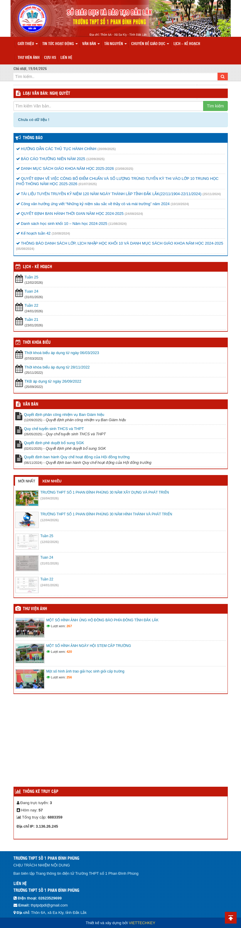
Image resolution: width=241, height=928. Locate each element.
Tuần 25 (31, 277)
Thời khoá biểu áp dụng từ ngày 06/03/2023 (62, 353)
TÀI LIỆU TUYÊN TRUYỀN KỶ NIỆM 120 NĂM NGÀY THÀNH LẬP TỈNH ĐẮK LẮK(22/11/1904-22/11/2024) (109, 194)
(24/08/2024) (134, 213)
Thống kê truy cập (40, 792)
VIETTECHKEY (142, 923)
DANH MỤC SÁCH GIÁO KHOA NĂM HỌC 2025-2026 (65, 168)
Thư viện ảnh (29, 58)
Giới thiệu (28, 44)
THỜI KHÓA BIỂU (36, 343)
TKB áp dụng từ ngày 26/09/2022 (53, 381)
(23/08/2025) (124, 168)
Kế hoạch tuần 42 (33, 233)
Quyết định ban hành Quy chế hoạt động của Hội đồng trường (77, 457)
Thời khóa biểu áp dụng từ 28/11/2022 (57, 367)
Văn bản (91, 44)
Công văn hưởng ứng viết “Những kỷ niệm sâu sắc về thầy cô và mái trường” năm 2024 (93, 204)
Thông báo (33, 138)
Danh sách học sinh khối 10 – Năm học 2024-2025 (61, 223)
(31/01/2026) (50, 563)
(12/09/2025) (95, 159)
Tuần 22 (31, 305)
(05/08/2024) (25, 248)
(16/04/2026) (50, 498)
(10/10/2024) (180, 204)
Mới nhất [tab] (26, 481)
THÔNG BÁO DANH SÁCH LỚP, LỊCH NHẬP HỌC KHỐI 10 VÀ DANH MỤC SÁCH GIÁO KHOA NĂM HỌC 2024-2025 (119, 243)
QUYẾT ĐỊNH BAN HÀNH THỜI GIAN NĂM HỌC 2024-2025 (70, 213)
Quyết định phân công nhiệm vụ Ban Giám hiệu (64, 414)
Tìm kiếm (215, 106)
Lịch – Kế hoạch (186, 44)
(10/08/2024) (61, 233)
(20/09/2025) (106, 149)
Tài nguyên (115, 44)
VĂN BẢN (30, 404)
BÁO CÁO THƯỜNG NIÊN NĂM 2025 (50, 159)
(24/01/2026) (50, 585)
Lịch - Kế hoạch (37, 267)
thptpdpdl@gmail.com (49, 905)
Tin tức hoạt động (60, 44)
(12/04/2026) (50, 520)
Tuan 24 (31, 291)
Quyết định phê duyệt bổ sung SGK (54, 443)
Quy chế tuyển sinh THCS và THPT (54, 428)
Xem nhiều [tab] (52, 481)
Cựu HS (50, 58)
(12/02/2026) (50, 542)
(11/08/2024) (117, 223)
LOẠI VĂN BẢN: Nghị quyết (46, 94)
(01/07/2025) (87, 184)
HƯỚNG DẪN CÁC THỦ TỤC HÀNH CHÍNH (56, 149)
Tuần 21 (31, 319)
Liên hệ (66, 58)
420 (69, 651)
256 (69, 677)
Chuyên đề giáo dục (150, 44)
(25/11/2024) (212, 194)
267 (69, 626)
